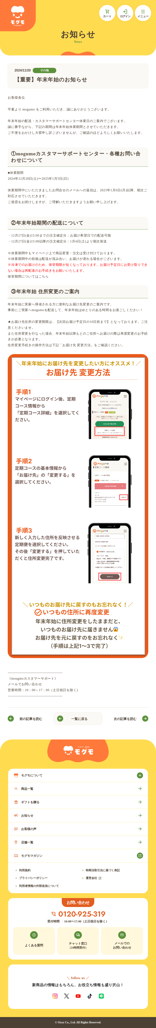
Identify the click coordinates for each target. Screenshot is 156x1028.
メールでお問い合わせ (25, 684)
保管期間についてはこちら (28, 276)
